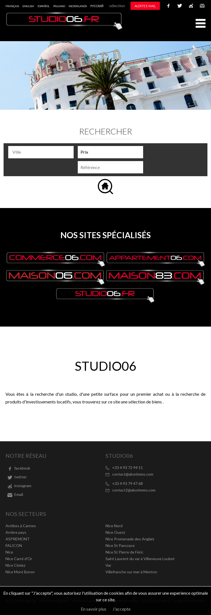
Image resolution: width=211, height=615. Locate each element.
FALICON (13, 545)
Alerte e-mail (145, 6)
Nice (9, 552)
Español (43, 6)
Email (202, 5)
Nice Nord (114, 525)
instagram (191, 5)
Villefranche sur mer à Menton (131, 571)
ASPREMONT (17, 539)
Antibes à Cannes (20, 525)
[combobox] (41, 152)
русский (96, 6)
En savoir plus (93, 608)
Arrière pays (15, 532)
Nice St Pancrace (120, 545)
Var (108, 565)
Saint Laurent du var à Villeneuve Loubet (140, 558)
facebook (168, 5)
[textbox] (42, 152)
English (28, 6)
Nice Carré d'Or (18, 558)
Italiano (59, 6)
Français (12, 6)
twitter (179, 5)
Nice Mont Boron (20, 571)
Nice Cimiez (15, 565)
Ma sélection (114, 5)
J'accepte (122, 608)
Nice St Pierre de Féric (124, 552)
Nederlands (78, 6)
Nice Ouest (115, 532)
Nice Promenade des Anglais (130, 539)
